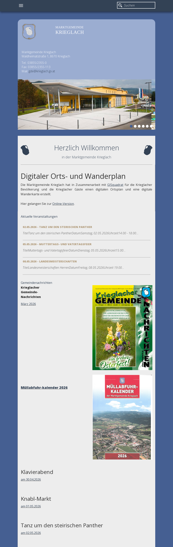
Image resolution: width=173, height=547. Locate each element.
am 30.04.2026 (31, 479)
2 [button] (136, 127)
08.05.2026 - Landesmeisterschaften (50, 261)
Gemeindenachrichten (36, 283)
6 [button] (152, 127)
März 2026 (28, 304)
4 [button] (144, 127)
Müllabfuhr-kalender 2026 (44, 387)
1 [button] (132, 127)
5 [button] (148, 127)
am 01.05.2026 (31, 506)
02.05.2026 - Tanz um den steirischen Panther (57, 227)
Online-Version (63, 204)
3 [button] (140, 127)
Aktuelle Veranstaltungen (39, 216)
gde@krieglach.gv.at (42, 71)
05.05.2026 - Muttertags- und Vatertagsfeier (57, 244)
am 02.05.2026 (31, 533)
